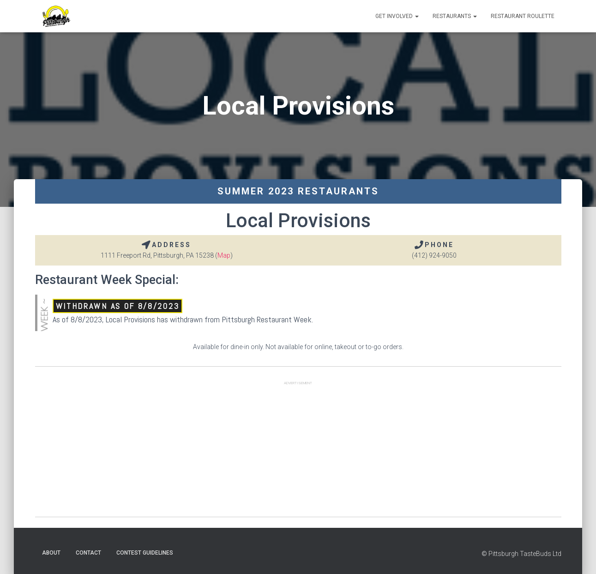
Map (223, 255)
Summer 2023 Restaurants (298, 191)
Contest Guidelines (144, 553)
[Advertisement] (298, 452)
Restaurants (455, 16)
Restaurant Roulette (522, 16)
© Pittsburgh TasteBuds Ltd (521, 553)
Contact (88, 553)
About (51, 553)
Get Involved (397, 16)
